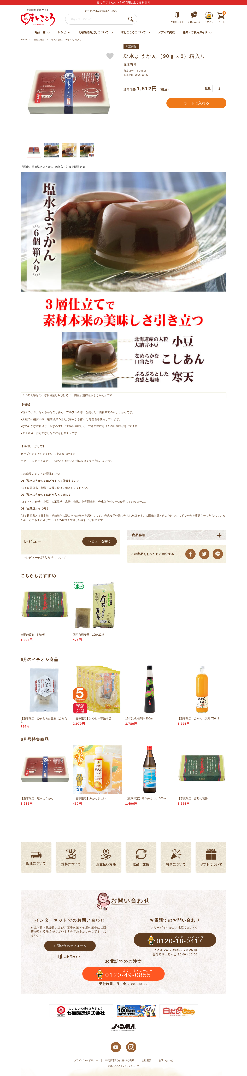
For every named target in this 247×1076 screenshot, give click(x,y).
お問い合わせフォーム (70, 946)
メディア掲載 (166, 32)
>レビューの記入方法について (45, 557)
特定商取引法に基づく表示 (119, 1060)
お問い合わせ (166, 1060)
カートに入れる (196, 103)
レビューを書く (99, 541)
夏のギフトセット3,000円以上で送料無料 (123, 2)
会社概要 (146, 1060)
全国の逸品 (39, 39)
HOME (24, 39)
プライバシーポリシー (86, 1060)
